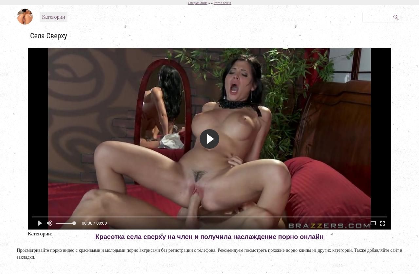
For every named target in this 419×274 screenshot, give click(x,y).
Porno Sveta (222, 3)
